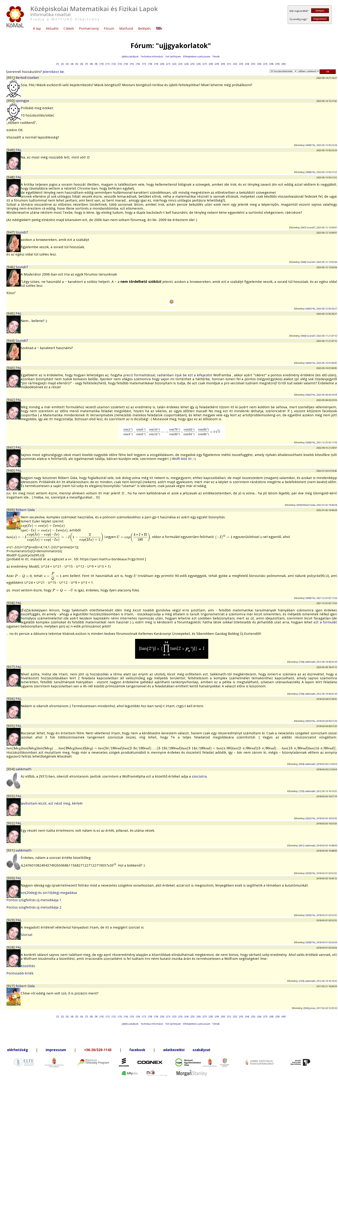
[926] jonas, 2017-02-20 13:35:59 (320, 1008)
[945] (11, 313)
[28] (211, 63)
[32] (235, 63)
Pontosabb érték (19, 973)
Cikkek (69, 28)
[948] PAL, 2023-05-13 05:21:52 (321, 172)
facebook (137, 1050)
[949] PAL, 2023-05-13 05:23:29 (321, 145)
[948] (11, 177)
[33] (241, 63)
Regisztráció (319, 19)
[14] (126, 63)
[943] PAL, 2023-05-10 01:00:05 (321, 362)
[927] (11, 986)
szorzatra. (200, 776)
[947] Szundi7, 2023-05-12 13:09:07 (319, 227)
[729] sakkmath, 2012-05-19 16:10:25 (318, 791)
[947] (11, 232)
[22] (174, 63)
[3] (67, 63)
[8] (91, 63)
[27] (205, 63)
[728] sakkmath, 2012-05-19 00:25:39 (318, 661)
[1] (57, 63)
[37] (265, 63)
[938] (11, 602)
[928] (11, 947)
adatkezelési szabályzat (186, 1050)
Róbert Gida (25, 509)
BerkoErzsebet (27, 77)
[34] (247, 63)
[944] (11, 340)
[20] (162, 63)
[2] (62, 63)
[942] (11, 399)
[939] (11, 509)
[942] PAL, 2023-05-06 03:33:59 (321, 394)
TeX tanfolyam (173, 56)
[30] (223, 63)
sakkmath (23, 769)
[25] (193, 63)
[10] (102, 63)
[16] (138, 63)
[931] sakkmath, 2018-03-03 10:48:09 (318, 845)
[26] (199, 63)
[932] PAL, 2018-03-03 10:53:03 (321, 818)
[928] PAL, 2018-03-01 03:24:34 (321, 942)
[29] (217, 63)
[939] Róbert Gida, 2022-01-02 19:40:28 (317, 505)
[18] (150, 63)
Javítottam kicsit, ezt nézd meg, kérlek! (51, 803)
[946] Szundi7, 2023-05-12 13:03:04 (319, 262)
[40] (284, 63)
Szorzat (26, 934)
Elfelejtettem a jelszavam (196, 56)
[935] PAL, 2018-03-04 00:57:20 (321, 721)
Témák (216, 56)
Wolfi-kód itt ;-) (183, 458)
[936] (11, 698)
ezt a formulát (325, 622)
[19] (156, 63)
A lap (37, 28)
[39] (277, 63)
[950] (11, 100)
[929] (11, 920)
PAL (19, 150)
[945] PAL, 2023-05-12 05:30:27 (321, 308)
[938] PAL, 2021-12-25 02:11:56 (321, 442)
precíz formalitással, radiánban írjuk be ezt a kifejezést (168, 375)
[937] (11, 666)
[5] (76, 63)
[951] (11, 77)
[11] (108, 63)
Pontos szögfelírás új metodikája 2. (34, 907)
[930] (11, 878)
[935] (11, 725)
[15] (132, 63)
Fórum (109, 28)
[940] (11, 470)
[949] (11, 150)
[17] (144, 63)
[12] (114, 63)
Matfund (126, 28)
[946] (11, 267)
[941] (11, 447)
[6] (81, 63)
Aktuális (52, 28)
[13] (120, 63)
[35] (253, 63)
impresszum (56, 1050)
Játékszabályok (130, 56)
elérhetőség (17, 1050)
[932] (11, 823)
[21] (168, 63)
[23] (180, 63)
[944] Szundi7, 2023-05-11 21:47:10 (319, 335)
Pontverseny (89, 28)
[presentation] (43, 525)
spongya (22, 100)
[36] (259, 63)
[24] (186, 63)
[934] (11, 769)
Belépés (320, 10)
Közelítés (28, 966)
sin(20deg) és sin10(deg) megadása (49, 892)
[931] (11, 850)
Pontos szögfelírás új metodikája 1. (34, 900)
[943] (11, 367)
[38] (271, 63)
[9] (96, 63)
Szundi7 (22, 232)
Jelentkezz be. (54, 71)
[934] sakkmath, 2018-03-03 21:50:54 (318, 764)
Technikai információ (152, 56)
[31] (229, 63)
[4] (72, 63)
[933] (11, 796)
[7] (86, 63)
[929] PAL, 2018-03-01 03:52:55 (321, 873)
